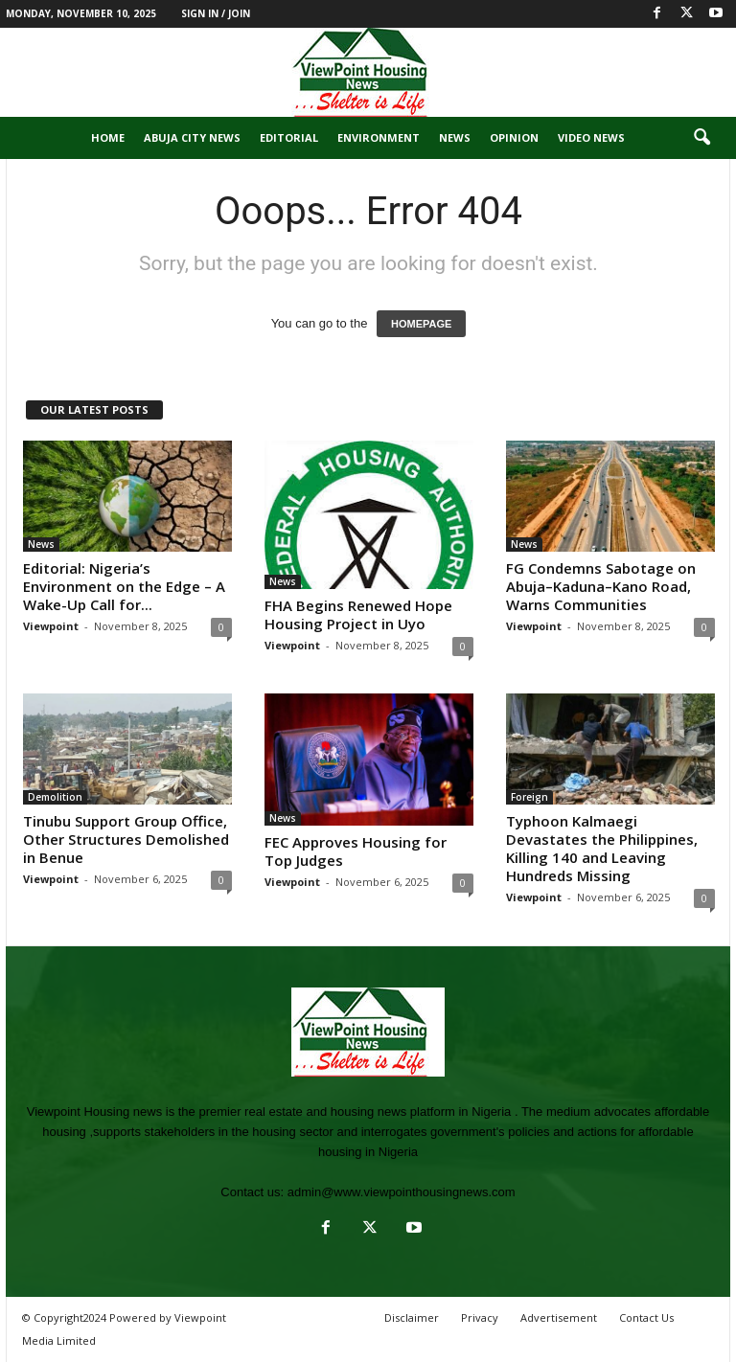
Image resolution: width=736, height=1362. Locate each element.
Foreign (529, 797)
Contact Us (646, 1317)
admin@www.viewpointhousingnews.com (402, 1192)
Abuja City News (192, 137)
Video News (591, 137)
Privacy (479, 1317)
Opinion (514, 137)
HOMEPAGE (421, 323)
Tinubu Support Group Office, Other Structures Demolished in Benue (126, 839)
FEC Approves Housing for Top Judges (355, 851)
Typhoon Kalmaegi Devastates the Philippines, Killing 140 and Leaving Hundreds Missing (602, 848)
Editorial (289, 137)
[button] (701, 138)
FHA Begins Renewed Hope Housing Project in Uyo (358, 614)
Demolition (55, 797)
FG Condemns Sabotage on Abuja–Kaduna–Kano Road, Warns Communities (601, 586)
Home (108, 137)
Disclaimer (411, 1317)
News (455, 137)
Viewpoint (51, 626)
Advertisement (558, 1317)
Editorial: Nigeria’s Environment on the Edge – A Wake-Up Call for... (124, 586)
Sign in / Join (215, 13)
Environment (378, 137)
